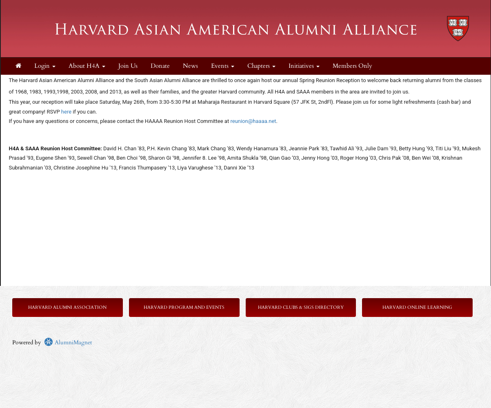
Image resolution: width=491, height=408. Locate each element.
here (66, 112)
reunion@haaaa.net (253, 121)
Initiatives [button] (304, 66)
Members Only (352, 66)
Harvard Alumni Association (67, 307)
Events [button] (222, 66)
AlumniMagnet (68, 342)
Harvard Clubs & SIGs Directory (301, 307)
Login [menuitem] (45, 66)
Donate (160, 66)
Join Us (128, 66)
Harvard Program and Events (184, 307)
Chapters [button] (261, 66)
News (190, 66)
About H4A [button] (87, 66)
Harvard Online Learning (417, 307)
